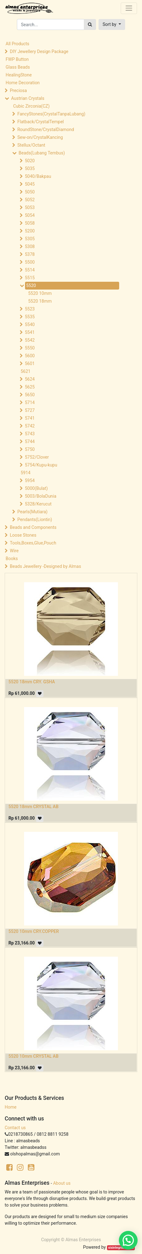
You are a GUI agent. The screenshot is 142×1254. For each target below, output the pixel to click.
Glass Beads (18, 67)
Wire (14, 550)
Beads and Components (33, 527)
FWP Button (17, 59)
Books (12, 558)
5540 (29, 324)
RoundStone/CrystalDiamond (45, 129)
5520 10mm (40, 293)
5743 (29, 433)
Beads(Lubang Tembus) (41, 152)
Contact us (15, 1127)
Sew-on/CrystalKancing (40, 137)
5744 (29, 441)
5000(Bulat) (36, 488)
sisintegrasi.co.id (121, 1248)
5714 (29, 402)
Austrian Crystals (27, 98)
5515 (29, 277)
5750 (29, 449)
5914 (25, 472)
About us (62, 1183)
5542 (29, 340)
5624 (29, 379)
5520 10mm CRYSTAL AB (33, 1056)
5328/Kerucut (38, 503)
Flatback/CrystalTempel (40, 121)
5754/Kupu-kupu (41, 464)
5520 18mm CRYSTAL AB (33, 806)
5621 (25, 371)
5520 (31, 285)
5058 (29, 223)
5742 (29, 425)
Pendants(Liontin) (34, 519)
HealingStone (19, 74)
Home (11, 1107)
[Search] (90, 24)
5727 (29, 410)
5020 (29, 160)
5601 (29, 363)
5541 (29, 332)
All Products (17, 43)
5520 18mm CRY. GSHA (31, 681)
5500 (29, 262)
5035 (29, 168)
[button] (112, 24)
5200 (29, 230)
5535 (29, 316)
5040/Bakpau (38, 176)
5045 (29, 184)
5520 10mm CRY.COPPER (33, 931)
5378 (29, 254)
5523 (29, 308)
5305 (29, 238)
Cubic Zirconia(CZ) (31, 106)
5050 (29, 191)
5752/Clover (37, 457)
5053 (29, 207)
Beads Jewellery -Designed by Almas (45, 566)
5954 (29, 480)
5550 (29, 347)
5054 (29, 215)
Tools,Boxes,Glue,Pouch (33, 542)
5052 (29, 199)
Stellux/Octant (31, 145)
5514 (29, 269)
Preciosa (18, 90)
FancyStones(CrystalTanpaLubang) (51, 113)
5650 (29, 394)
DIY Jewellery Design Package (39, 51)
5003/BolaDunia (40, 496)
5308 (29, 246)
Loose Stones (23, 535)
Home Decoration (23, 82)
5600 (29, 355)
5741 (29, 418)
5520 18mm (40, 301)
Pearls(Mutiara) (32, 511)
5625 (29, 386)
